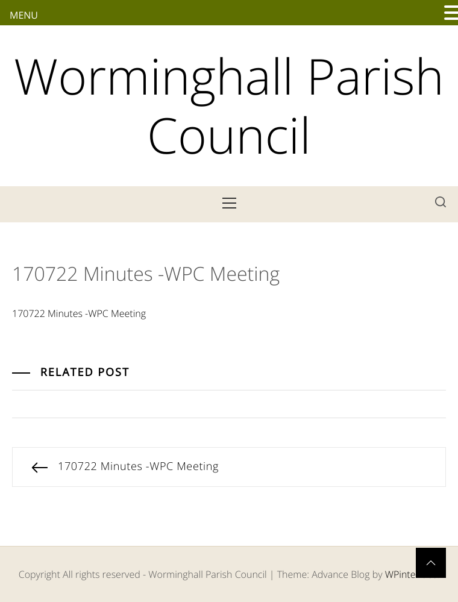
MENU (24, 15)
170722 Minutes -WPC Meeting (79, 313)
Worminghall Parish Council (229, 105)
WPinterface (411, 574)
